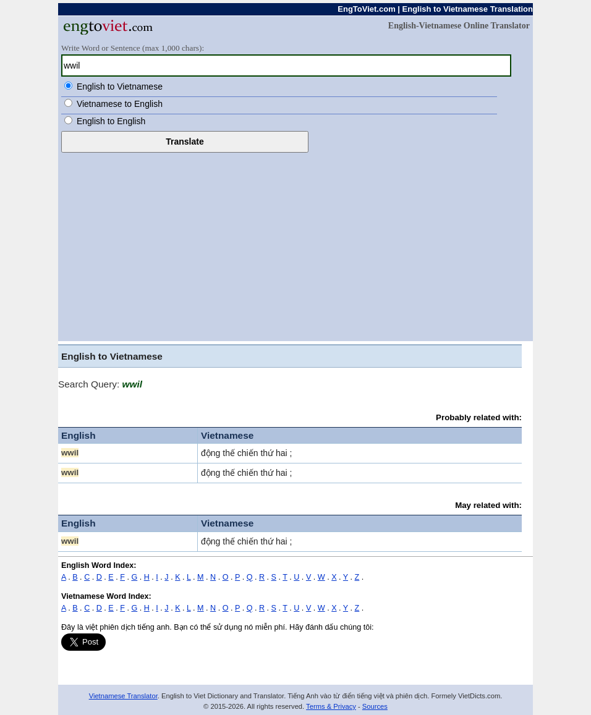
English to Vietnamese (120, 86)
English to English (111, 121)
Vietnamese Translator (123, 696)
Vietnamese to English (120, 104)
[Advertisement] (295, 245)
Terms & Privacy (331, 706)
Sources (375, 706)
